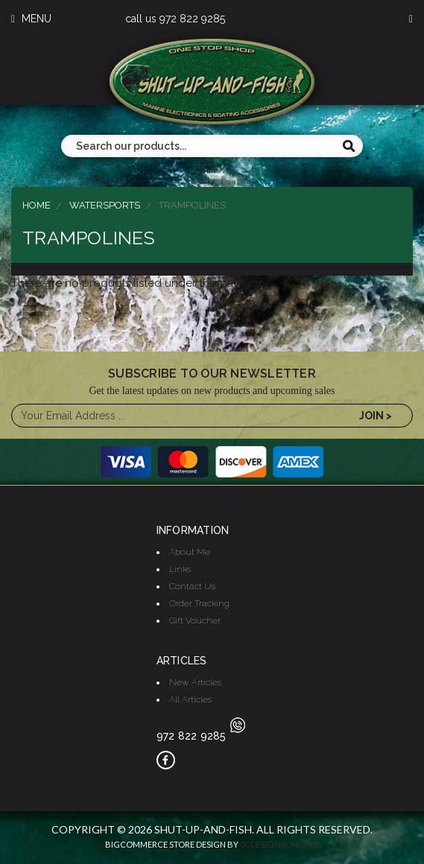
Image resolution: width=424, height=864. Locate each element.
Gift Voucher (195, 620)
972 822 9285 (200, 736)
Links (180, 569)
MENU (31, 19)
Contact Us (192, 586)
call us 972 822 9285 (175, 19)
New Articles (195, 682)
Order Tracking (199, 603)
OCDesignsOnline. (280, 845)
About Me (189, 552)
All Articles (190, 699)
